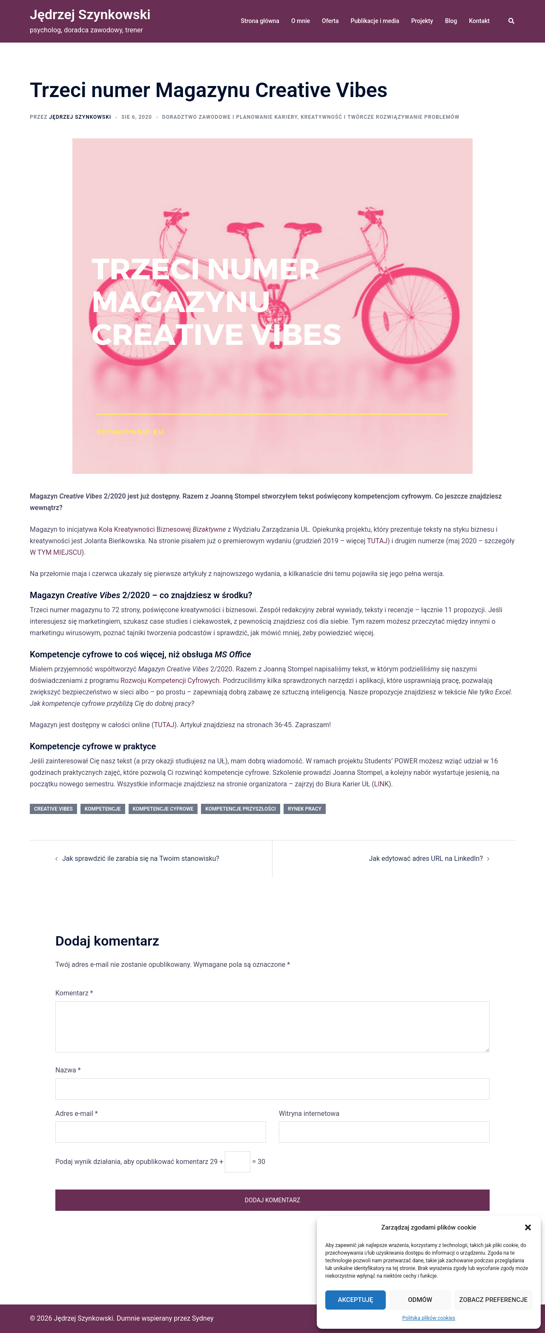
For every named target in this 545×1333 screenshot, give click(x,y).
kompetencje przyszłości (240, 809)
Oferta (330, 20)
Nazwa (68, 1070)
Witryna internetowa (309, 1113)
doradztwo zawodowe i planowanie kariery (230, 117)
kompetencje (103, 809)
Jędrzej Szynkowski (90, 14)
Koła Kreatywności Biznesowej (162, 529)
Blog (451, 20)
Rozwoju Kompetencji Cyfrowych (169, 681)
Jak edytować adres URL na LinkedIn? (426, 858)
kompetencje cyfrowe (163, 809)
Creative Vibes (53, 809)
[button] (528, 1227)
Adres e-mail (76, 1113)
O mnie (300, 20)
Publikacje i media (375, 20)
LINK (381, 784)
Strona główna (260, 20)
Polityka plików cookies (428, 1318)
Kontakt (479, 20)
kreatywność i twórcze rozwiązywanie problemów (380, 117)
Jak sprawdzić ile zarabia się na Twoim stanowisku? (140, 858)
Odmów (420, 1300)
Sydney (203, 1318)
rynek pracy (304, 809)
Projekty (422, 20)
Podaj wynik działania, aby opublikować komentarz (131, 1162)
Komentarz (74, 993)
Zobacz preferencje (493, 1300)
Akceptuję (355, 1300)
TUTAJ (377, 541)
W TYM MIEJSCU (56, 552)
